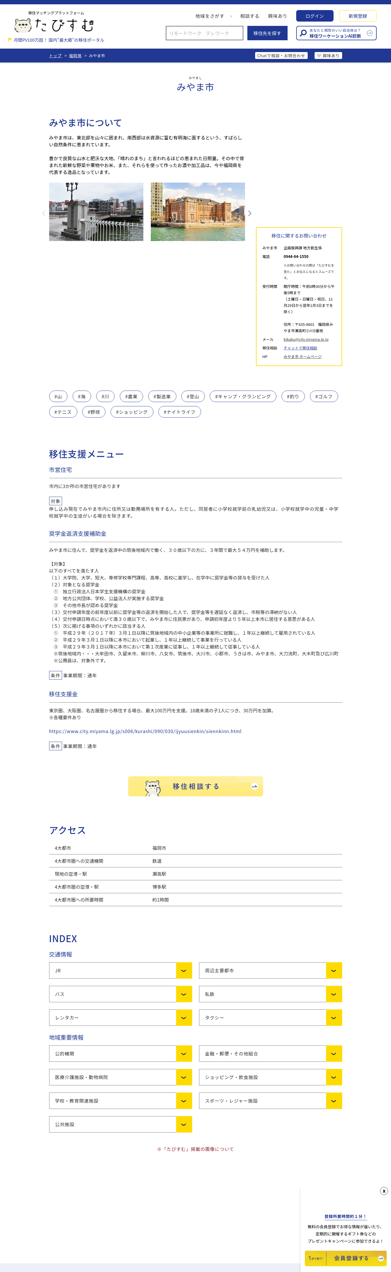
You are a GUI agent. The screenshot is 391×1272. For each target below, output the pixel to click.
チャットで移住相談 (300, 348)
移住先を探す (267, 33)
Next (249, 213)
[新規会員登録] (346, 1264)
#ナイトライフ (179, 411)
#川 (105, 396)
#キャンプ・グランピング (243, 396)
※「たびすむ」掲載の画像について (195, 1148)
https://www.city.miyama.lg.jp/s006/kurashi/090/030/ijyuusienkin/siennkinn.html (145, 731)
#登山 (193, 396)
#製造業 (162, 396)
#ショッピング (132, 411)
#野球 (94, 411)
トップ (55, 55)
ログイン (314, 15)
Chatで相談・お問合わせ (281, 55)
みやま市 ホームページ (302, 356)
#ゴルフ (324, 396)
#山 (58, 396)
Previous (44, 213)
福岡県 (75, 55)
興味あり (277, 15)
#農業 (131, 396)
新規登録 (357, 15)
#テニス (63, 411)
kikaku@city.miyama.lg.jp (306, 339)
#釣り (293, 396)
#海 (82, 396)
